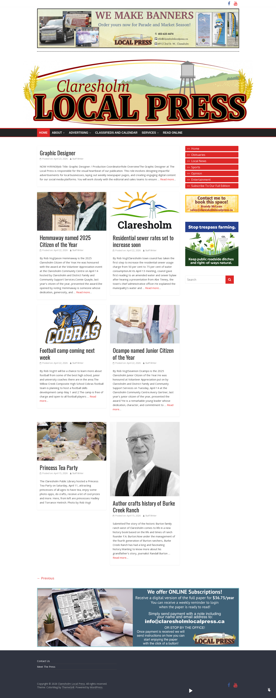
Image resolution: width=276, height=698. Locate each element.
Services (149, 132)
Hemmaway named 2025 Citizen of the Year (65, 240)
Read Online (172, 132)
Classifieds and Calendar (116, 132)
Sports (195, 167)
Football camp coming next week (67, 353)
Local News (198, 161)
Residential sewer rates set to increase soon (143, 241)
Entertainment (201, 180)
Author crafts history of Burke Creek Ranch (144, 506)
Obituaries (198, 155)
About (57, 132)
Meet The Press (46, 666)
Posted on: (54, 158)
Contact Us (43, 661)
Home (43, 132)
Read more (167, 179)
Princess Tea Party (59, 467)
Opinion (196, 173)
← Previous (45, 578)
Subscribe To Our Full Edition (210, 186)
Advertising (78, 132)
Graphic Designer (58, 153)
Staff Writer (77, 158)
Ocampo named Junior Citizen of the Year (143, 353)
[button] (269, 689)
